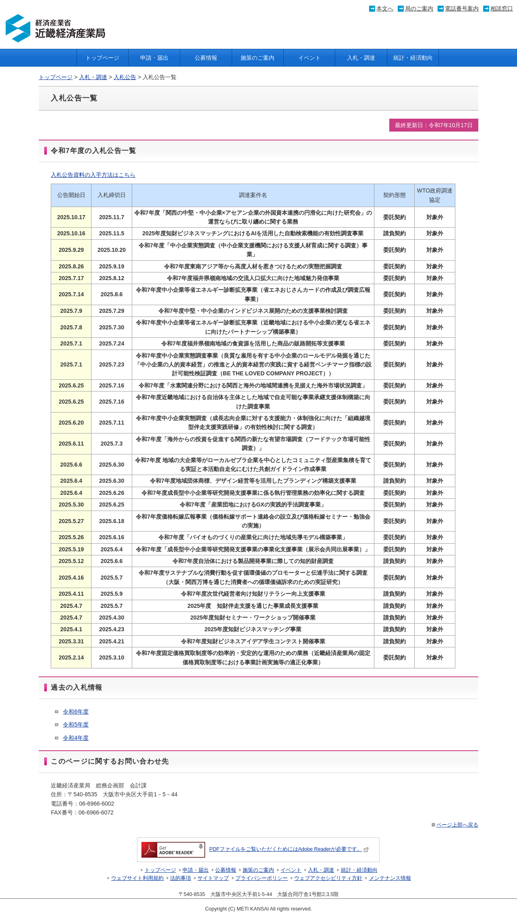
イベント (309, 57)
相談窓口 (501, 8)
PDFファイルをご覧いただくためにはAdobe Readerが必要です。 (254, 849)
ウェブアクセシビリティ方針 (328, 878)
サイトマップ (213, 878)
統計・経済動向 (413, 57)
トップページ (102, 57)
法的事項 (180, 878)
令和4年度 (76, 738)
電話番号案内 (462, 8)
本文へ (384, 8)
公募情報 (206, 57)
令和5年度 (76, 724)
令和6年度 (76, 711)
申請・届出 (154, 57)
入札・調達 (361, 57)
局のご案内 (419, 8)
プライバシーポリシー (261, 878)
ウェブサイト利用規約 (137, 878)
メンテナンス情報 (390, 878)
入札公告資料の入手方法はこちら (93, 175)
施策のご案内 (257, 57)
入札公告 (125, 77)
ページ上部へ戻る (454, 825)
